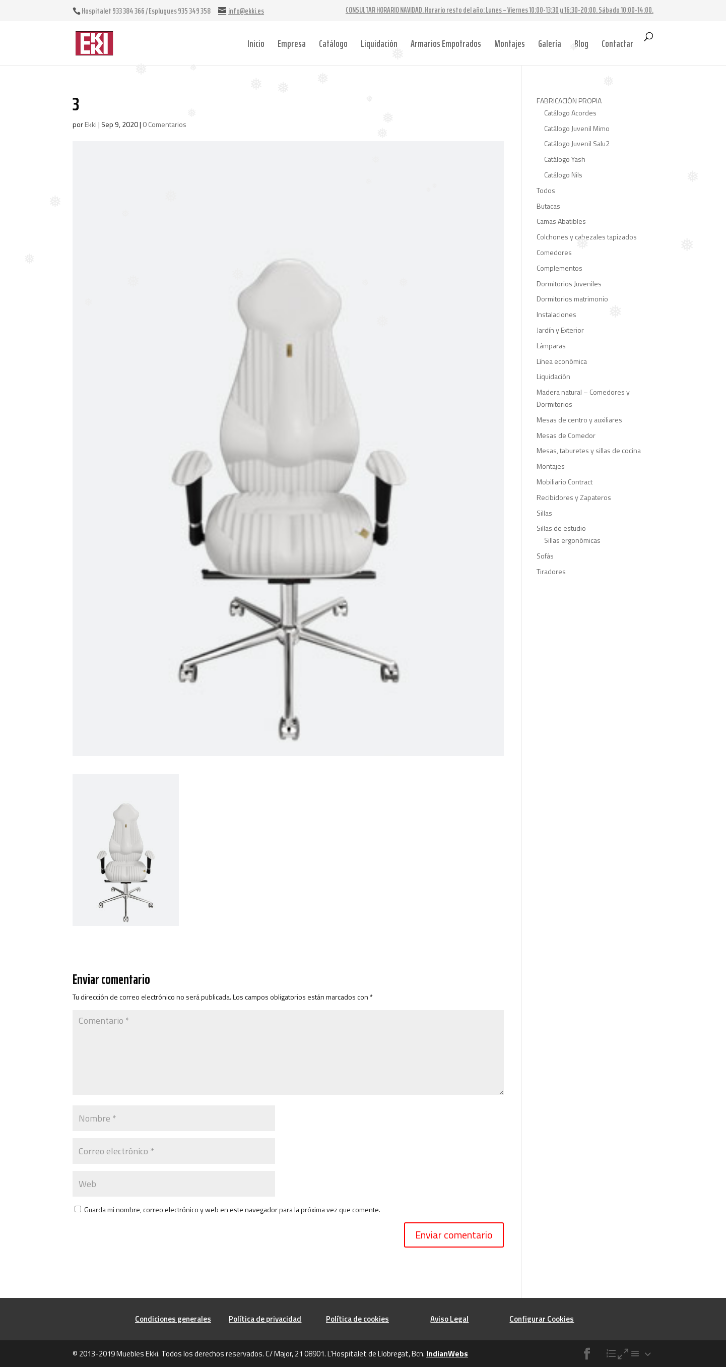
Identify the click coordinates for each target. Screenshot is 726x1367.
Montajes (509, 43)
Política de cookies (357, 1319)
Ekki (91, 124)
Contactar (617, 43)
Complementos (559, 268)
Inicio (256, 43)
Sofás (545, 555)
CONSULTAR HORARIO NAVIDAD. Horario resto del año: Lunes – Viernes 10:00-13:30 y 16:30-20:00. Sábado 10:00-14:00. (499, 11)
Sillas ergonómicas (572, 540)
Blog (581, 43)
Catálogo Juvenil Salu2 (577, 143)
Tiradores (551, 571)
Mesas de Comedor (566, 435)
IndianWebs (447, 1353)
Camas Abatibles (561, 221)
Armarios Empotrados (446, 43)
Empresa (292, 43)
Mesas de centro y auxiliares (579, 419)
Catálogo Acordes (570, 112)
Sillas (544, 513)
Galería (549, 43)
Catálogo (333, 43)
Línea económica (562, 361)
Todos (546, 190)
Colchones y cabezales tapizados (587, 236)
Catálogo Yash (564, 159)
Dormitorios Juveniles (569, 283)
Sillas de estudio (561, 528)
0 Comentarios (164, 124)
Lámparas (551, 345)
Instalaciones (556, 314)
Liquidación (379, 43)
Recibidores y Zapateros (574, 497)
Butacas (548, 206)
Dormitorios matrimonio (572, 298)
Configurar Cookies (541, 1319)
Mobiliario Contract (564, 481)
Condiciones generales (173, 1319)
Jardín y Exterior (560, 330)
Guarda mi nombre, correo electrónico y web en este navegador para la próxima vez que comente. (232, 1209)
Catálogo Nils (563, 174)
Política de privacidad (265, 1319)
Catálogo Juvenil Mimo (577, 128)
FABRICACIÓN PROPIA (569, 100)
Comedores (554, 252)
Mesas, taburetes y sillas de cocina (589, 450)
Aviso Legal (449, 1319)
